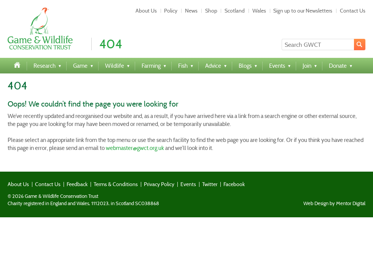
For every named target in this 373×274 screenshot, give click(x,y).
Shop (211, 10)
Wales (259, 10)
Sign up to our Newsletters (302, 10)
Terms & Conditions (116, 184)
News (191, 10)
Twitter (209, 184)
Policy (170, 10)
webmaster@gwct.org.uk (135, 148)
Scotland (235, 10)
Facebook (234, 184)
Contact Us (352, 10)
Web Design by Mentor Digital (334, 204)
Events (188, 184)
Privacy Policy (159, 184)
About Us (146, 10)
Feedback (77, 184)
